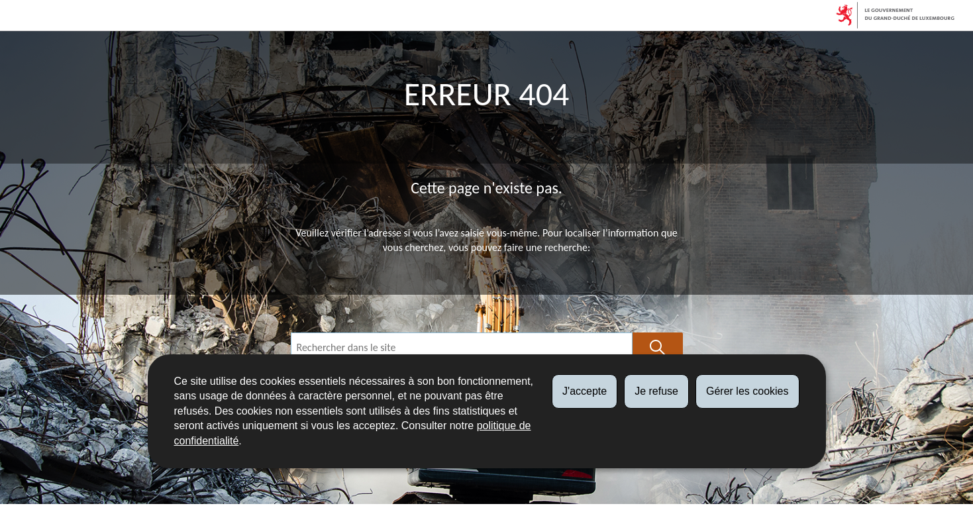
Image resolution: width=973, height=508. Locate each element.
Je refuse (656, 391)
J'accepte (584, 391)
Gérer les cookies (747, 391)
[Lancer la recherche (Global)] (658, 347)
